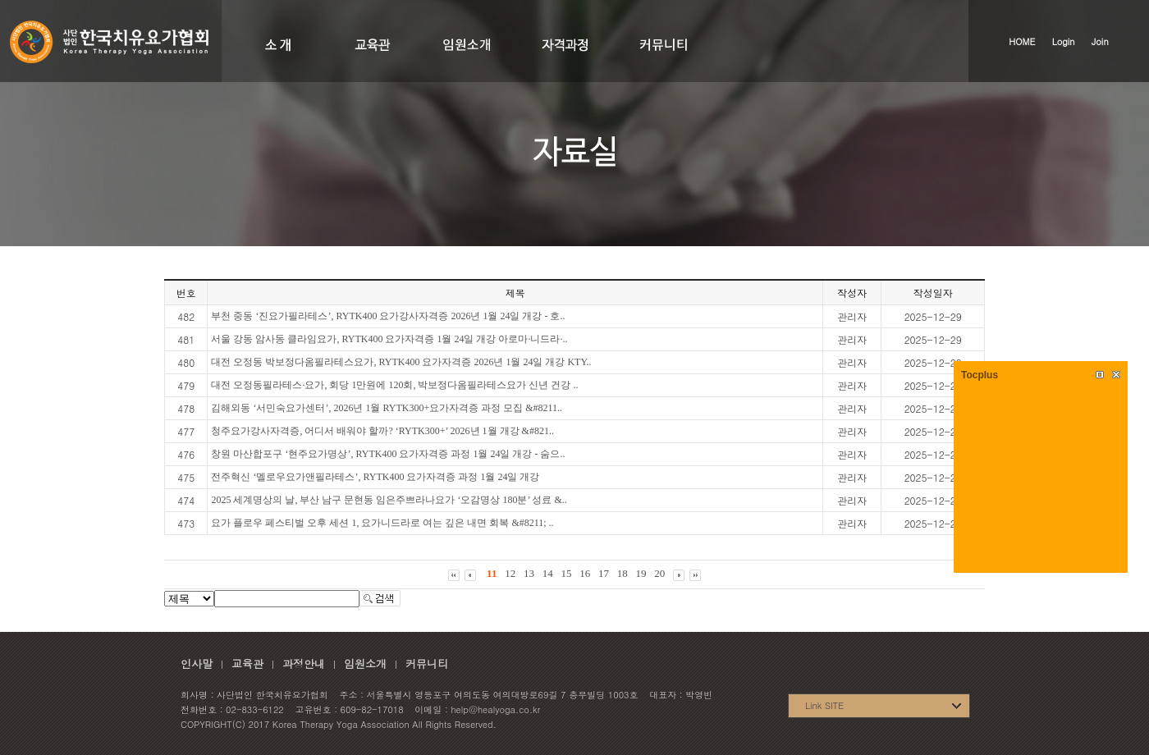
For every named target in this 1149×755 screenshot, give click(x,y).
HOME (1022, 41)
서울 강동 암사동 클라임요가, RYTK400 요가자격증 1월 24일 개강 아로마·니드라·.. (389, 339)
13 (529, 573)
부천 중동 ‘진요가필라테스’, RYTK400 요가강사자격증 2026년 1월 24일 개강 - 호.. (388, 316)
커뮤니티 (426, 663)
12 (510, 573)
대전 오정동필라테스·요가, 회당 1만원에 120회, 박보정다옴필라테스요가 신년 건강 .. (394, 385)
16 (584, 573)
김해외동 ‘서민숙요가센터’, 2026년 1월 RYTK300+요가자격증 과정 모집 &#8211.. (386, 408)
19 (640, 573)
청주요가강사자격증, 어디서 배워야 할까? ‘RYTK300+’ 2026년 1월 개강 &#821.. (382, 431)
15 (566, 573)
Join (1100, 41)
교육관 (247, 663)
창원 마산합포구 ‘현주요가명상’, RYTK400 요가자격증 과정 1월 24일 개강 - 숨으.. (388, 454)
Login (1063, 41)
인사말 (197, 663)
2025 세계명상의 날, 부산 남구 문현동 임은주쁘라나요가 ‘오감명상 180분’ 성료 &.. (388, 500)
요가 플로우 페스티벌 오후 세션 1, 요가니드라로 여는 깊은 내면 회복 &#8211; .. (382, 522)
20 (659, 573)
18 (622, 573)
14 (547, 573)
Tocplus (979, 375)
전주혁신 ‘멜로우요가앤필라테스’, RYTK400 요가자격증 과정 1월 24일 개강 (375, 477)
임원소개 (365, 663)
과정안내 (303, 663)
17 (603, 573)
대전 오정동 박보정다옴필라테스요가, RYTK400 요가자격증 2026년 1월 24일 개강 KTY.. (401, 362)
